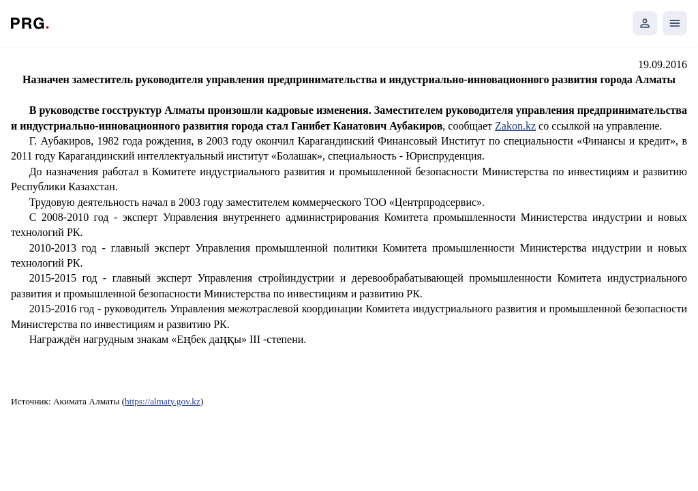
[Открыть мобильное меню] (675, 23)
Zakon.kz (515, 126)
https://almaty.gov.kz (162, 401)
